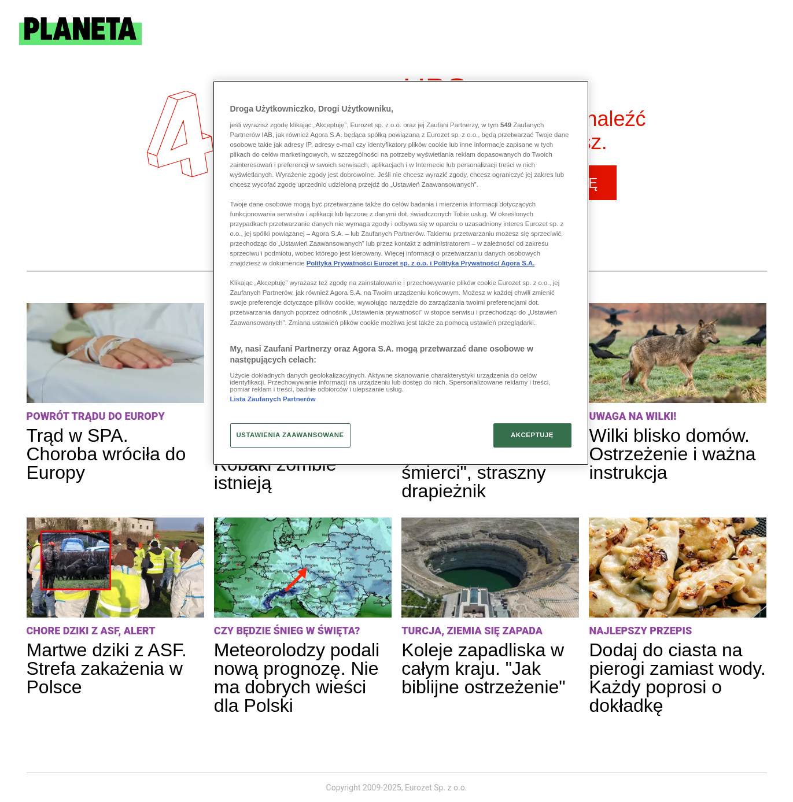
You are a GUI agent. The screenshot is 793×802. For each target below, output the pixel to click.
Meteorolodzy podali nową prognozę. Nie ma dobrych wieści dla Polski (296, 678)
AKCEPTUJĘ (532, 434)
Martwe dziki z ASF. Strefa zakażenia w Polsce (107, 668)
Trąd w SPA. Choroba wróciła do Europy (106, 454)
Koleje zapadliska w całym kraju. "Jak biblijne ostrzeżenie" (483, 668)
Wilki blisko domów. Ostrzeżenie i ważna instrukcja (672, 454)
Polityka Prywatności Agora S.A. (484, 263)
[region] (401, 272)
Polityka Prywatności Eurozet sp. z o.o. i (370, 263)
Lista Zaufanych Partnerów (273, 399)
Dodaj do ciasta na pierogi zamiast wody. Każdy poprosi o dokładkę (677, 678)
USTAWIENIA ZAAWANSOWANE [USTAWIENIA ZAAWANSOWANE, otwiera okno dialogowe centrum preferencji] (290, 434)
